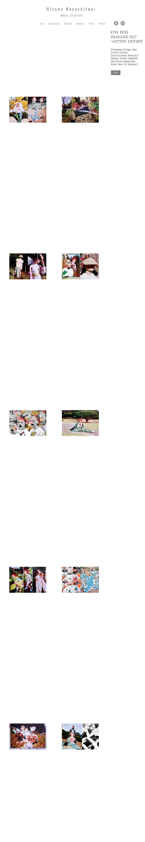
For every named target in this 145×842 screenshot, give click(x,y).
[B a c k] (115, 72)
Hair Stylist (72, 15)
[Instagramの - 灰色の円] (123, 23)
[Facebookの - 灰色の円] (116, 23)
